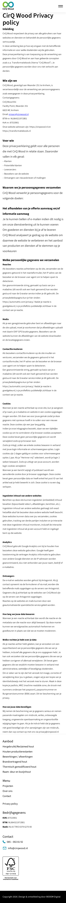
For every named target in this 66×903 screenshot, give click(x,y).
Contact (7, 796)
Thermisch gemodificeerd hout (19, 767)
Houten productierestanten (18, 751)
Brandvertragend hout (15, 762)
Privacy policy (10, 804)
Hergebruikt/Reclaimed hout (18, 746)
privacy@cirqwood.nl (19, 114)
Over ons (7, 791)
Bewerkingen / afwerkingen (18, 756)
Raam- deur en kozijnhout (17, 772)
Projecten (8, 786)
